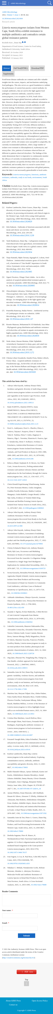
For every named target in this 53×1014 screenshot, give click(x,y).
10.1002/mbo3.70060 (15, 831)
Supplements (8, 74)
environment (37, 177)
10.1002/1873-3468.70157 (17, 852)
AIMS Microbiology (9, 12)
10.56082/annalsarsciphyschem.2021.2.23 (22, 424)
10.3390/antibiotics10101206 (22, 459)
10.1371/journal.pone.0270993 (31, 544)
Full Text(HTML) (21, 68)
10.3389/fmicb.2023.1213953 (23, 714)
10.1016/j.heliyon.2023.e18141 (18, 749)
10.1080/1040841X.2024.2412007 (20, 735)
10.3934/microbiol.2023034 (21, 252)
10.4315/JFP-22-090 (14, 526)
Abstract (6, 68)
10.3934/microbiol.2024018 (28, 336)
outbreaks (14, 177)
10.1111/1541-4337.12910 (17, 480)
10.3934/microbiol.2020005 (24, 286)
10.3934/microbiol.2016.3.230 (22, 235)
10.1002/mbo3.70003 (20, 767)
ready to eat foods (25, 177)
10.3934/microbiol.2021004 (12, 18)
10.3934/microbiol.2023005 (21, 272)
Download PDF (37, 68)
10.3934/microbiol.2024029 (21, 222)
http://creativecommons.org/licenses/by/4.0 (18, 958)
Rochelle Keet (7, 43)
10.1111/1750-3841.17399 (17, 689)
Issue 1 (17, 15)
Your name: (7, 910)
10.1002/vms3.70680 (38, 885)
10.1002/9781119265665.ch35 (18, 863)
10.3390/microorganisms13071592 (33, 813)
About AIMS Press (13, 1001)
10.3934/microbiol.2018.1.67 (21, 319)
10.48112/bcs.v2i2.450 (15, 607)
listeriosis (35, 174)
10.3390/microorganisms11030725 (33, 568)
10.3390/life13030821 (19, 593)
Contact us (13, 1005)
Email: (5, 923)
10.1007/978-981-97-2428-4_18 (29, 789)
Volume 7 (10, 15)
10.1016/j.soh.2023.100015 (17, 668)
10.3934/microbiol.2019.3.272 (22, 352)
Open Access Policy (40, 1001)
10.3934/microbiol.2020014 (28, 305)
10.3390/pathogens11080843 (33, 508)
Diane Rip (17, 43)
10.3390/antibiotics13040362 (22, 622)
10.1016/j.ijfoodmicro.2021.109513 (20, 402)
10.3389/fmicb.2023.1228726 (23, 653)
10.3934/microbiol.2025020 (25, 372)
